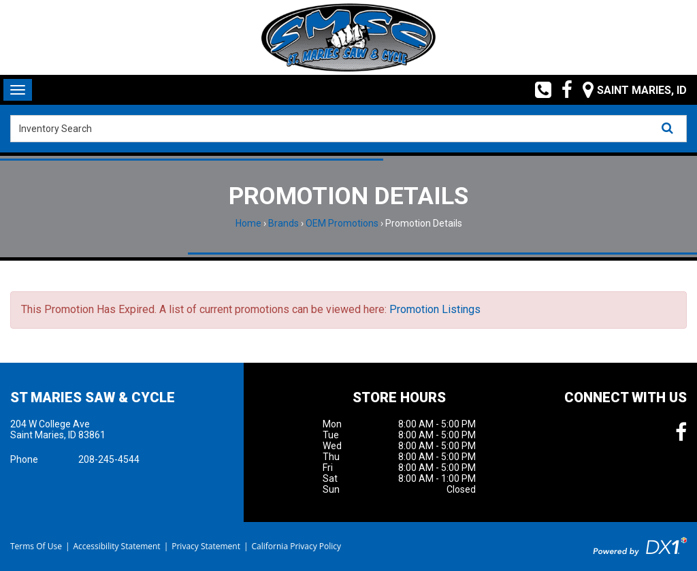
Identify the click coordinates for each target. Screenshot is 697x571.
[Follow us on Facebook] (561, 89)
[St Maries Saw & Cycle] (348, 37)
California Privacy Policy (297, 546)
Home (248, 223)
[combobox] (348, 128)
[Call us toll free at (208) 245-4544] (538, 89)
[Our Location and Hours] (629, 89)
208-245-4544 (109, 459)
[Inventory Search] (348, 128)
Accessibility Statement (116, 546)
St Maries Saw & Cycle (92, 397)
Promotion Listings (435, 309)
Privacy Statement (206, 546)
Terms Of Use (36, 546)
